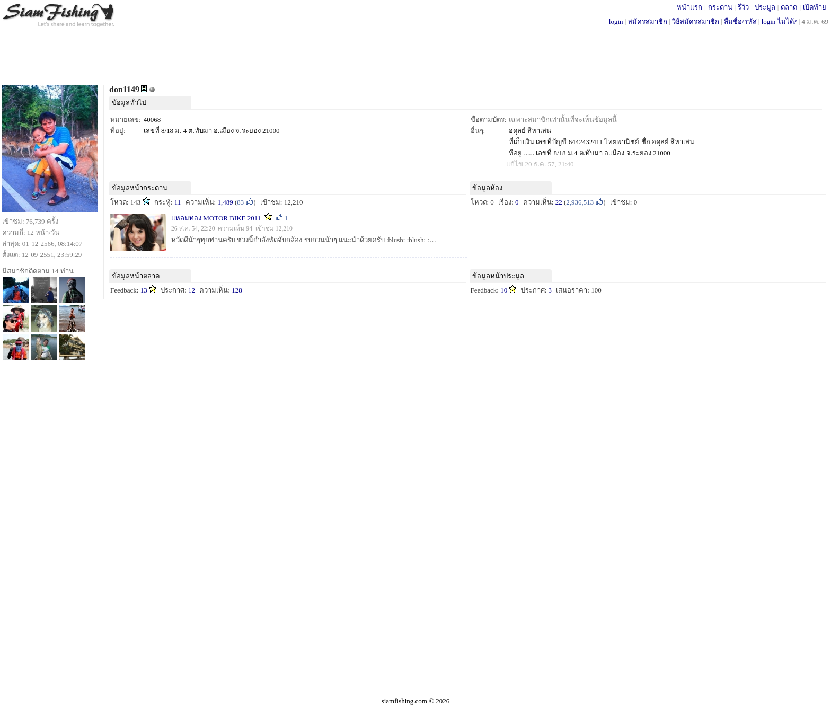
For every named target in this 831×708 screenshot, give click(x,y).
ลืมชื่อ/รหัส (740, 21)
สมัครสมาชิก (647, 21)
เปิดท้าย (814, 7)
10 (503, 290)
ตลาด (789, 7)
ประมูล (765, 7)
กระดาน (720, 7)
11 (177, 202)
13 (143, 290)
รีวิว (743, 7)
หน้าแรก (689, 7)
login (616, 21)
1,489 (225, 202)
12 (191, 290)
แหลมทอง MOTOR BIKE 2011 (217, 218)
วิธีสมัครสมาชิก (695, 21)
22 (558, 202)
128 (237, 290)
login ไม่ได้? (779, 21)
